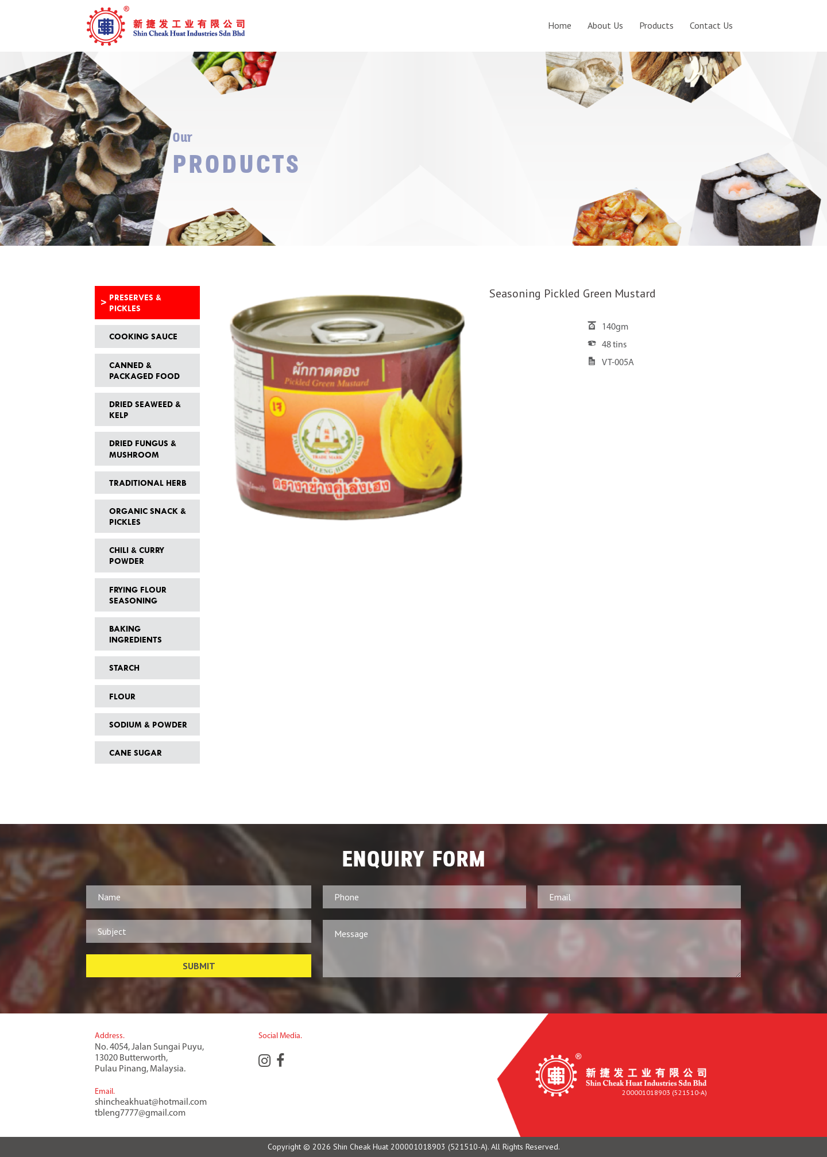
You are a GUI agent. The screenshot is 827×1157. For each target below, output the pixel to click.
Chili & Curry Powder (136, 555)
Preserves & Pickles (135, 303)
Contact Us (711, 25)
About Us (605, 25)
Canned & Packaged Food (144, 370)
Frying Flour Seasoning (138, 595)
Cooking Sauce (143, 336)
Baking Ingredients (135, 634)
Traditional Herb (147, 482)
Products (656, 25)
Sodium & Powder (148, 724)
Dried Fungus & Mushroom (142, 448)
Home (559, 25)
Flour (122, 696)
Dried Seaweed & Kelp (145, 409)
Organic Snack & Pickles (147, 516)
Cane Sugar (135, 752)
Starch (124, 667)
